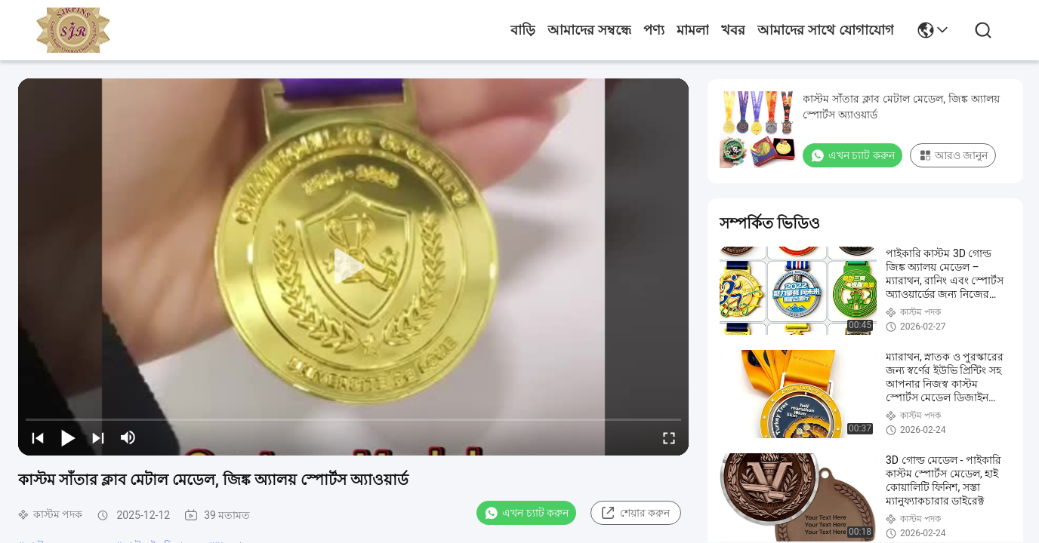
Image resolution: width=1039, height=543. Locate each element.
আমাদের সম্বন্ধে (589, 30)
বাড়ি (522, 30)
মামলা (693, 30)
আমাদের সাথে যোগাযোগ (825, 30)
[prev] (38, 437)
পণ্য (653, 30)
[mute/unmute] (128, 437)
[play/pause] (68, 437)
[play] (353, 267)
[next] (98, 437)
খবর (733, 30)
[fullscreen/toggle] (669, 437)
